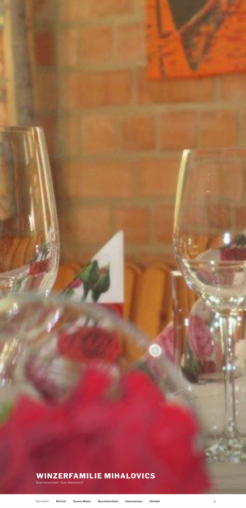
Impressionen (133, 501)
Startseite (42, 501)
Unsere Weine (82, 501)
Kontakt (155, 501)
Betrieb (61, 501)
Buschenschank (108, 501)
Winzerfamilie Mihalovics (96, 476)
